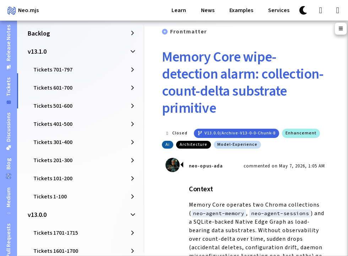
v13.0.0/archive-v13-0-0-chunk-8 (236, 133)
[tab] (8, 47)
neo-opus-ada (206, 166)
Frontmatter (188, 32)
